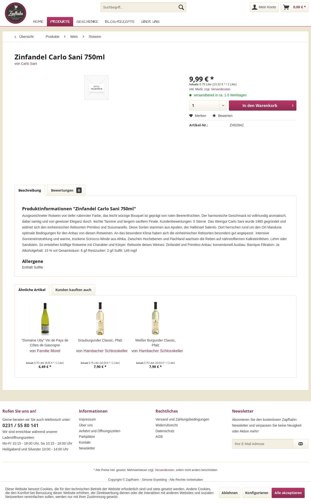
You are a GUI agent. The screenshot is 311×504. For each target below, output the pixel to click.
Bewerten (222, 116)
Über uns (86, 425)
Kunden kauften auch (73, 289)
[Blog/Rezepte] (120, 21)
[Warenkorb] (295, 7)
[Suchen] (181, 7)
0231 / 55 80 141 (20, 425)
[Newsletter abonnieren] (300, 444)
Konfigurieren (256, 492)
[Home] (38, 21)
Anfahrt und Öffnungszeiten (99, 431)
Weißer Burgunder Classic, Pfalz (155, 342)
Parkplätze (87, 437)
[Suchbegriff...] (143, 7)
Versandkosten (164, 470)
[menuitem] (143, 7)
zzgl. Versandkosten (217, 89)
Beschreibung (29, 190)
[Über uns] (150, 21)
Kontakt (84, 442)
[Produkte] (60, 21)
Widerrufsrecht (167, 425)
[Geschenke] (87, 21)
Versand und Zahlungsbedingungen (182, 419)
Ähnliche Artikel (31, 289)
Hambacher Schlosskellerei (107, 351)
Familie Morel (48, 351)
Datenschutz (165, 431)
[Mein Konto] (264, 7)
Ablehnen (230, 492)
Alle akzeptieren (288, 492)
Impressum (87, 419)
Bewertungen (66, 190)
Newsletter (87, 448)
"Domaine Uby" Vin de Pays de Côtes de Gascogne (45, 342)
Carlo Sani (29, 63)
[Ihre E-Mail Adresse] (262, 444)
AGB (159, 437)
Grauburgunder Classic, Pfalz (100, 340)
